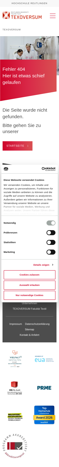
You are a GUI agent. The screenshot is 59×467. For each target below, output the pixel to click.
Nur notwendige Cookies (29, 295)
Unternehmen (29, 303)
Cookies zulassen (29, 274)
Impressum (15, 324)
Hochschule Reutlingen (29, 3)
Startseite (15, 145)
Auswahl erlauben (29, 285)
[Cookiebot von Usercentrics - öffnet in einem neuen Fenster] (42, 169)
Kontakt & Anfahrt (29, 335)
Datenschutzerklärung (37, 324)
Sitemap (29, 329)
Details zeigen (41, 264)
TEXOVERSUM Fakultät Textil (29, 308)
